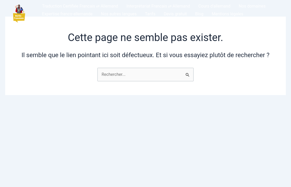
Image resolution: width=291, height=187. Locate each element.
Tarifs (150, 13)
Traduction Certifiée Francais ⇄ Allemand (80, 6)
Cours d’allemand (214, 6)
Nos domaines (252, 6)
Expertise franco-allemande (67, 13)
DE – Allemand (55, 21)
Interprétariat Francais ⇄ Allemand (158, 6)
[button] (19, 14)
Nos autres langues (118, 13)
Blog (199, 13)
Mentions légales (227, 13)
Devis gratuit (175, 13)
